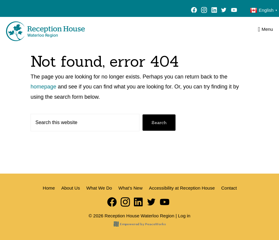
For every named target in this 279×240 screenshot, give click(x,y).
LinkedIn (214, 11)
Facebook (194, 11)
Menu (267, 29)
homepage (43, 87)
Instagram (204, 11)
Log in (184, 215)
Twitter (224, 11)
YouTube (235, 11)
